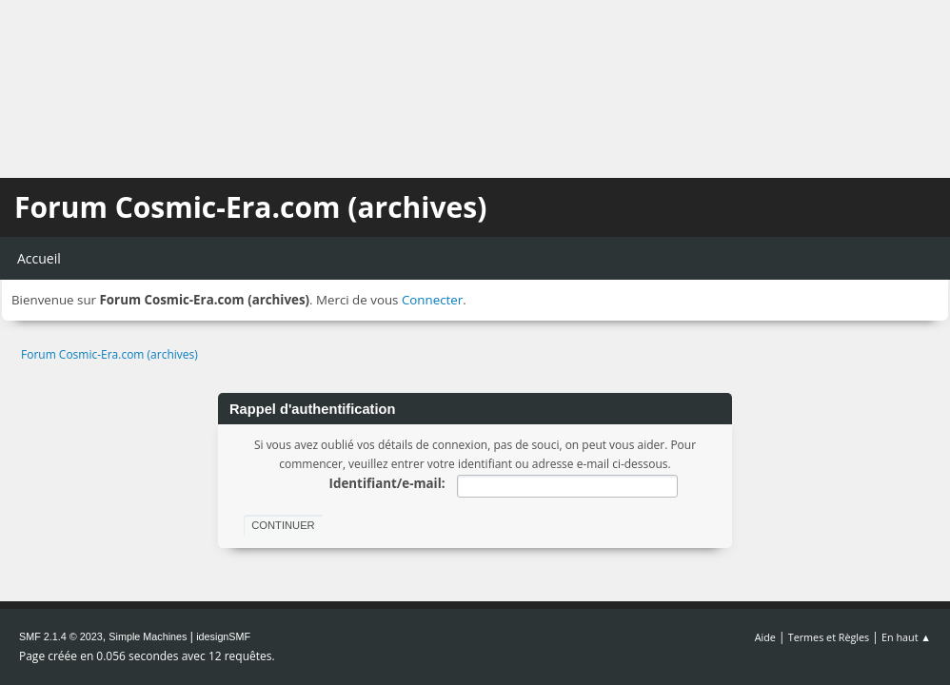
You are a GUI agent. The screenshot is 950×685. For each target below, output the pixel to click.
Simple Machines (148, 636)
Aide (765, 637)
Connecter (432, 299)
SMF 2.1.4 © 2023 (61, 636)
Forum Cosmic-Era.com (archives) (250, 206)
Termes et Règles (829, 637)
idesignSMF (223, 636)
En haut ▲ (906, 637)
